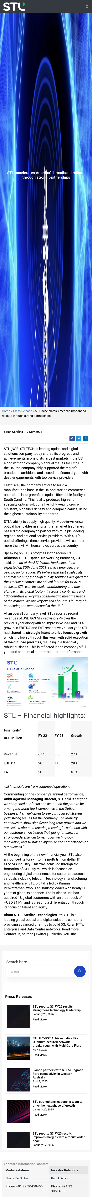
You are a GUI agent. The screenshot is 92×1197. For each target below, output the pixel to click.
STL (7, 534)
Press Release (22, 496)
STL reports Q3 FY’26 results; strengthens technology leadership (57, 1093)
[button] (72, 523)
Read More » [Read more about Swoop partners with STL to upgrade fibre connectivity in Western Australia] (40, 1171)
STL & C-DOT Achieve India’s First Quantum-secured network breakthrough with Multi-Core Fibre (57, 1127)
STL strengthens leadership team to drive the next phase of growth (57, 1189)
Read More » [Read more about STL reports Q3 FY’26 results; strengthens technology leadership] (40, 1104)
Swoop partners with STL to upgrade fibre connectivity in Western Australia (58, 1159)
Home (6, 496)
